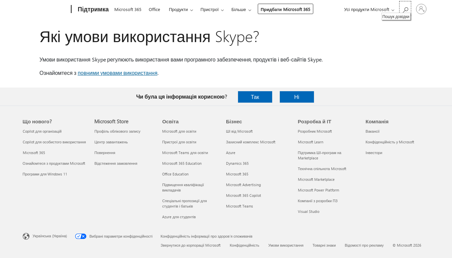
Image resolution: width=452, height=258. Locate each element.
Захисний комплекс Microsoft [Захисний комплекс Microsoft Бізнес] (250, 141)
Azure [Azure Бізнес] (230, 152)
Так (255, 96)
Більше (238, 9)
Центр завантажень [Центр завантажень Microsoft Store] (111, 141)
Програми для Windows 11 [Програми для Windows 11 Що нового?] (45, 173)
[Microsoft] (46, 9)
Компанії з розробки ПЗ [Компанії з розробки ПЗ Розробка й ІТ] (318, 200)
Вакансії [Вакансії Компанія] (373, 131)
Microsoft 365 (127, 9)
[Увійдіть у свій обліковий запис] (421, 9)
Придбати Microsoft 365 (285, 9)
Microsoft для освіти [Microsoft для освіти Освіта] (179, 131)
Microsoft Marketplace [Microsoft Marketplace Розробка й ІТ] (316, 179)
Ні (296, 96)
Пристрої (210, 9)
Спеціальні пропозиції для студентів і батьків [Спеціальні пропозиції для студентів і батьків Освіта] (184, 203)
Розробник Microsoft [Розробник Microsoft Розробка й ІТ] (315, 131)
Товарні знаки (324, 245)
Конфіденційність (244, 245)
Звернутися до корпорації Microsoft (191, 245)
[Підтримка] (93, 9)
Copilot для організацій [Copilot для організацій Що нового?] (42, 131)
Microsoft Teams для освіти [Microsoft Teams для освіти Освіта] (185, 152)
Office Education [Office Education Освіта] (175, 173)
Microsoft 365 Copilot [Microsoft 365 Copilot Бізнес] (243, 195)
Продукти (178, 9)
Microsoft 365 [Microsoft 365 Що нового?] (34, 152)
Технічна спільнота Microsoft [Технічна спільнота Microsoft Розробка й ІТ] (322, 168)
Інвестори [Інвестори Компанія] (374, 152)
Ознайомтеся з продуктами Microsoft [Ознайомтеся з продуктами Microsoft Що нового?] (54, 163)
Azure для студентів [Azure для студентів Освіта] (179, 216)
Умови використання (286, 245)
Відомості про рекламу (364, 245)
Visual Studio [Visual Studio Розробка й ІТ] (308, 211)
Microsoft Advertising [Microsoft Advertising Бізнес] (243, 184)
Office (154, 9)
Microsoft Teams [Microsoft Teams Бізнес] (239, 206)
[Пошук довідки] (405, 8)
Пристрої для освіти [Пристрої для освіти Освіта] (179, 141)
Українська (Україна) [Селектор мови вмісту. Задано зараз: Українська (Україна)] (50, 235)
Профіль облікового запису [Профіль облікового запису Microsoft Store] (117, 131)
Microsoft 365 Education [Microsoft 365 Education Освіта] (182, 163)
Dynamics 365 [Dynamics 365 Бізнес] (237, 163)
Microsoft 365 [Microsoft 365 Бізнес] (237, 173)
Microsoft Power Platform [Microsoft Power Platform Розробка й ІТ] (318, 189)
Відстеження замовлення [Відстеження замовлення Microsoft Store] (115, 163)
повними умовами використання (117, 72)
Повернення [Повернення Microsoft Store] (104, 152)
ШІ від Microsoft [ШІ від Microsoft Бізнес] (239, 131)
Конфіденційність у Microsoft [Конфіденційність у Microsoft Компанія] (390, 141)
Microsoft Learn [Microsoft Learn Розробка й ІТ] (310, 141)
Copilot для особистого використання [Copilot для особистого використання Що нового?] (54, 141)
